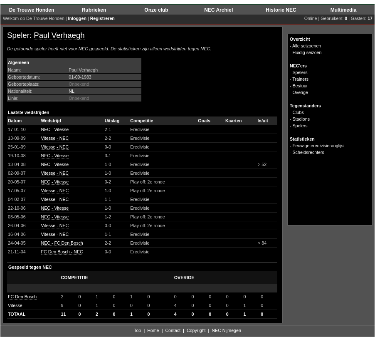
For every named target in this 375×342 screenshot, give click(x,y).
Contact (172, 330)
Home (153, 330)
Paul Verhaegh (59, 35)
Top (137, 330)
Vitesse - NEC (55, 138)
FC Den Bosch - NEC (62, 251)
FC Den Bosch (22, 296)
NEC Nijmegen (226, 330)
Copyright (196, 330)
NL (71, 91)
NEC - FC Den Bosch (62, 242)
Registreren (102, 18)
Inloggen (77, 18)
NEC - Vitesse (55, 129)
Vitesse (15, 305)
